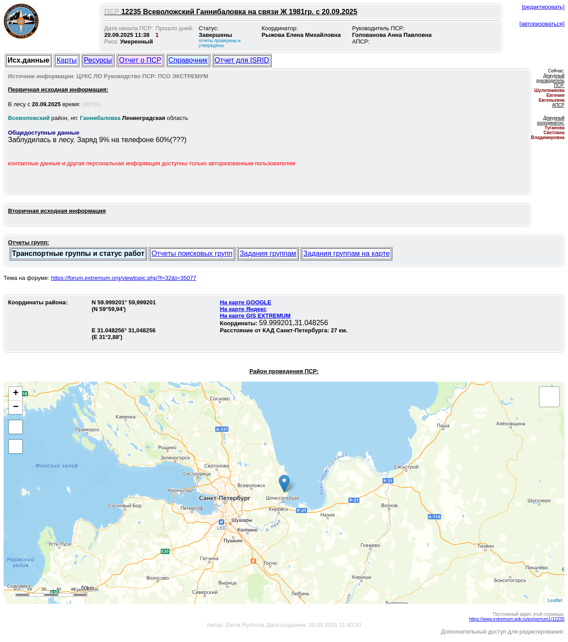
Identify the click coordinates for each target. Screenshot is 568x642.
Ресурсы (98, 60)
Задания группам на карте (346, 253)
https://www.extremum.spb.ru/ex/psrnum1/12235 (516, 619)
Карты (66, 60)
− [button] (16, 407)
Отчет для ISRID (242, 60)
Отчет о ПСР (140, 60)
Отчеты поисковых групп (192, 253)
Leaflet (555, 600)
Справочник (188, 60)
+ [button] (16, 393)
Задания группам (268, 253)
